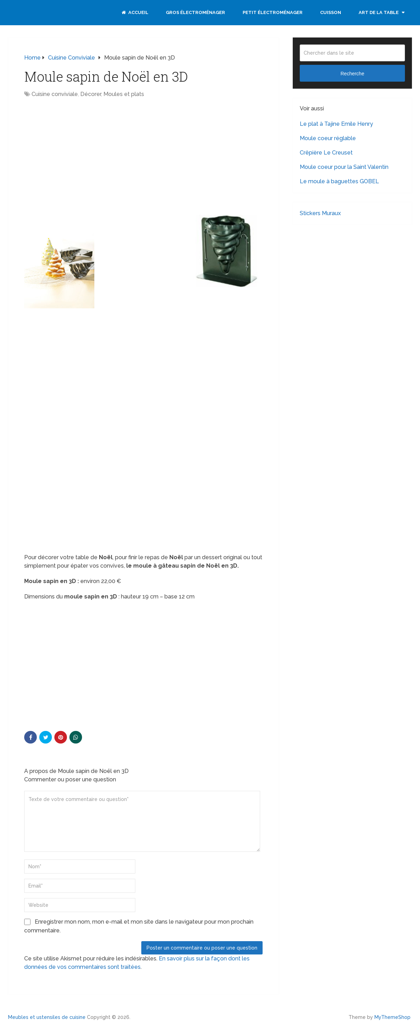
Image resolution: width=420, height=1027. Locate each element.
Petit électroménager (273, 12)
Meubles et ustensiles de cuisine (47, 1017)
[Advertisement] (83, 154)
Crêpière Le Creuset (326, 152)
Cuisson (330, 12)
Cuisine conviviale (55, 94)
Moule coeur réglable (328, 138)
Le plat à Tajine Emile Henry (336, 124)
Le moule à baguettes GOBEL (339, 181)
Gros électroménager (195, 12)
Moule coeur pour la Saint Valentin (344, 167)
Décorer (90, 94)
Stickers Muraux (320, 213)
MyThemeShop (392, 1017)
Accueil (135, 12)
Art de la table (379, 12)
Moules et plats (123, 94)
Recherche (352, 73)
